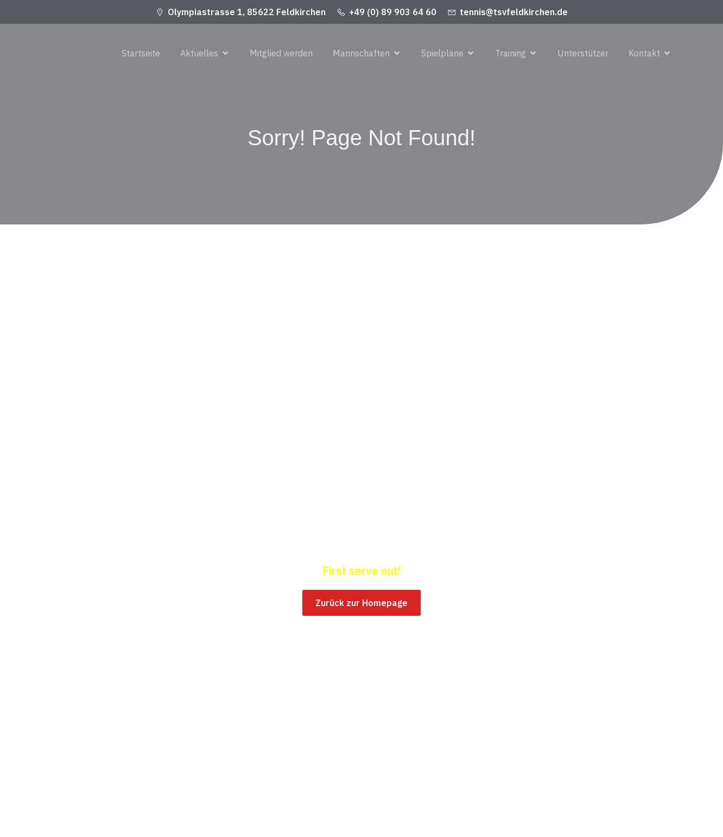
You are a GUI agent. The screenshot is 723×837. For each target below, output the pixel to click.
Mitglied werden (281, 53)
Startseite (141, 53)
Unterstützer (582, 53)
